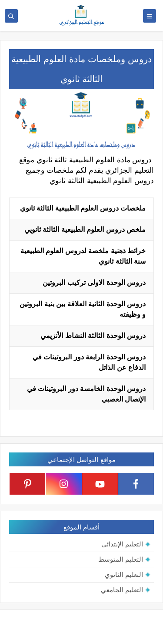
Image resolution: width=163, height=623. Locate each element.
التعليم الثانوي (124, 574)
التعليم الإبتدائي (122, 544)
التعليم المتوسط (120, 559)
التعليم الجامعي (122, 589)
